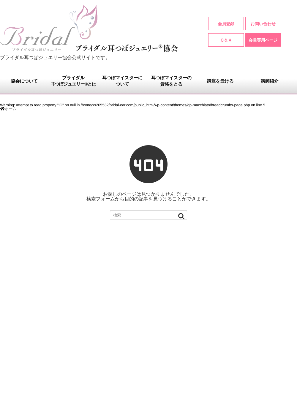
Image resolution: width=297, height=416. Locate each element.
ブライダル (73, 82)
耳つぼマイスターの (171, 82)
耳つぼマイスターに (122, 82)
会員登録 (226, 23)
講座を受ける (220, 81)
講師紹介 (269, 81)
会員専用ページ (263, 40)
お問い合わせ (263, 23)
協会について (24, 81)
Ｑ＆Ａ (226, 40)
